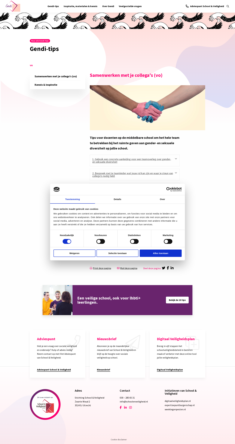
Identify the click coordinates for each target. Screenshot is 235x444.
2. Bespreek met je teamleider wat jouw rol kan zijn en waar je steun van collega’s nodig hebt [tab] (132, 175)
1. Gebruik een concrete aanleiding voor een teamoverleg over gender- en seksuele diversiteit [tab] (131, 160)
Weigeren (74, 253)
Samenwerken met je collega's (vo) (56, 76)
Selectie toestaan (117, 253)
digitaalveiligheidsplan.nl (178, 400)
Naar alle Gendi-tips (40, 41)
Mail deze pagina (127, 268)
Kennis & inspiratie (46, 84)
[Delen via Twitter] (163, 268)
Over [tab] (162, 199)
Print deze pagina (100, 268)
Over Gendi (108, 6)
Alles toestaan (160, 253)
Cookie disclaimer (119, 439)
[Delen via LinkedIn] (173, 268)
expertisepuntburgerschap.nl (180, 405)
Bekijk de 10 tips (177, 300)
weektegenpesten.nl (175, 409)
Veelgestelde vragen (130, 6)
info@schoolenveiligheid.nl (134, 401)
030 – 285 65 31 (127, 397)
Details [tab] (117, 199)
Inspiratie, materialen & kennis (80, 6)
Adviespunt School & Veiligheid (205, 6)
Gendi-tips (53, 6)
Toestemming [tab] (72, 199)
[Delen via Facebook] (168, 268)
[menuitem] (53, 6)
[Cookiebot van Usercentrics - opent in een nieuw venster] (168, 189)
